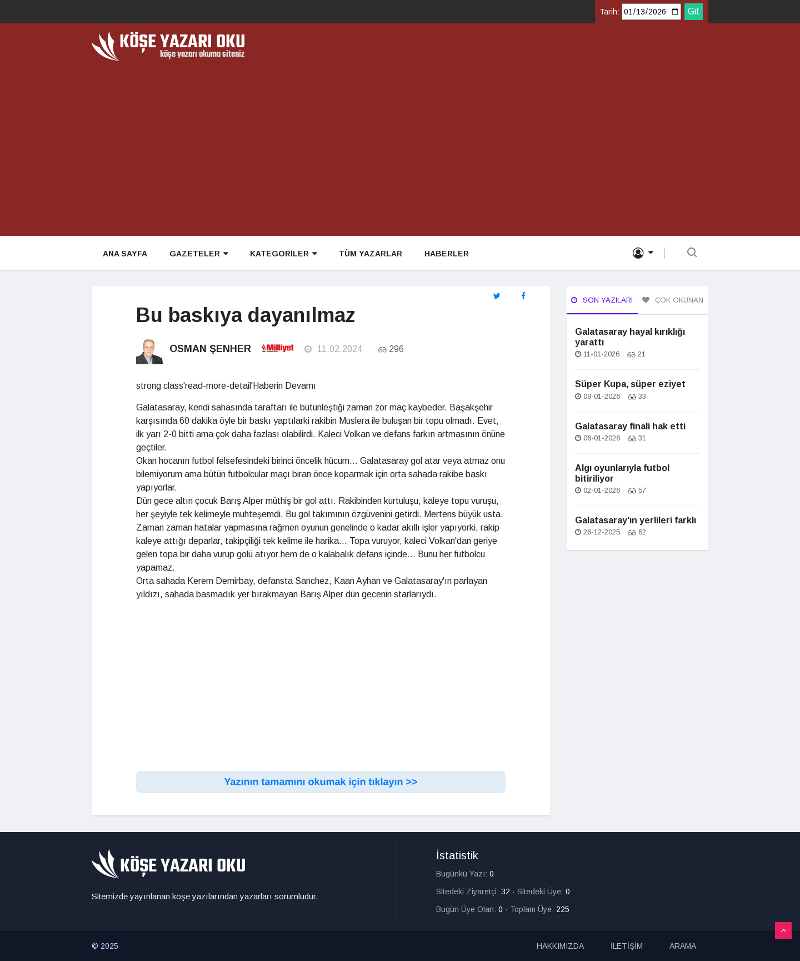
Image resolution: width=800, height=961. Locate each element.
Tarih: (609, 11)
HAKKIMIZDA (560, 946)
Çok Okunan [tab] (672, 300)
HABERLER (446, 253)
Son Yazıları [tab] (602, 300)
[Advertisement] (400, 144)
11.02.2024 (333, 349)
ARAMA (682, 946)
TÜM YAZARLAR (370, 253)
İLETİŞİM (627, 946)
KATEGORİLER (283, 254)
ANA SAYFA (125, 253)
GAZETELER (198, 254)
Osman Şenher (210, 348)
